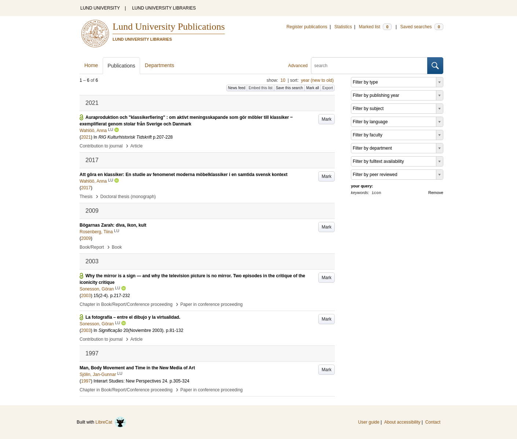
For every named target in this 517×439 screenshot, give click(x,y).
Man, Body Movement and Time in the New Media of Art (137, 367)
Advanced (298, 65)
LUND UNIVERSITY (100, 8)
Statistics (343, 26)
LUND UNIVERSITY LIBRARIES (164, 8)
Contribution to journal (101, 146)
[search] (369, 65)
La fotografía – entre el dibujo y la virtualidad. (132, 317)
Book (117, 247)
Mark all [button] (312, 88)
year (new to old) (317, 80)
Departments (159, 65)
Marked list (375, 26)
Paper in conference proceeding (211, 304)
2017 (86, 187)
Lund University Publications (169, 26)
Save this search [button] (289, 88)
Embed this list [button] (260, 88)
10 (282, 80)
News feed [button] (236, 88)
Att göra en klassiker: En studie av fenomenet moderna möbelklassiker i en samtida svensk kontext (183, 174)
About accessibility (402, 422)
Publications (121, 66)
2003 (86, 295)
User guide (369, 422)
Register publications (306, 26)
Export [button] (327, 88)
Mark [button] (326, 119)
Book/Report (92, 247)
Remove (435, 192)
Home (91, 65)
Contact (432, 422)
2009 (86, 238)
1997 (86, 381)
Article (137, 146)
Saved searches (421, 26)
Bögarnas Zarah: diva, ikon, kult (113, 225)
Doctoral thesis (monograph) (127, 196)
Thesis (86, 196)
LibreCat (110, 422)
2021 (86, 137)
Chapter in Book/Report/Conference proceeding (126, 304)
